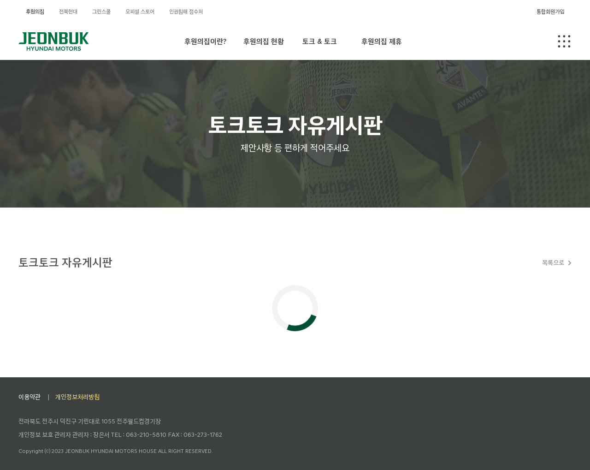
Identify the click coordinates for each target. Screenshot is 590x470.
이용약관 (29, 397)
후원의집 (35, 11)
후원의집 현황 (263, 41)
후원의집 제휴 (381, 41)
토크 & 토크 (319, 41)
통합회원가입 (550, 11)
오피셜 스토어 (139, 11)
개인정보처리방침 (77, 397)
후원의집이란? (205, 41)
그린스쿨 (101, 11)
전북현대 (68, 11)
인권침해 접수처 (186, 11)
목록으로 (553, 263)
